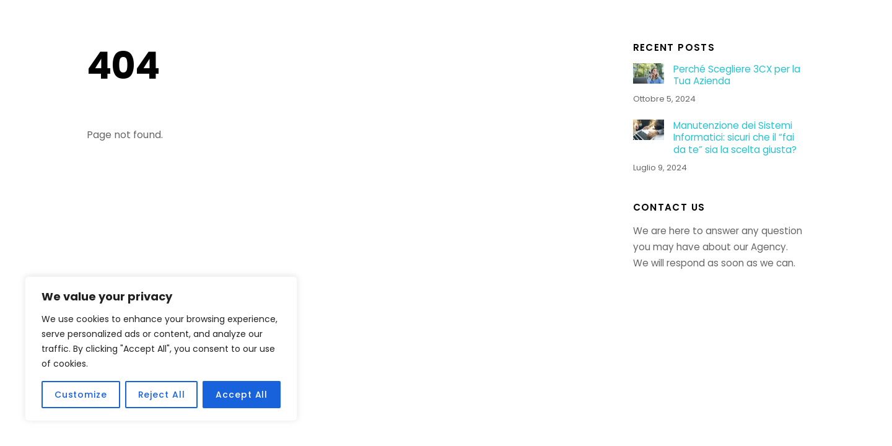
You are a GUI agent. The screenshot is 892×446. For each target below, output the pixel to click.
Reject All (161, 394)
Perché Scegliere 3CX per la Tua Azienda (736, 75)
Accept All (242, 394)
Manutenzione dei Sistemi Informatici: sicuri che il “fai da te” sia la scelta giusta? (735, 138)
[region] (161, 348)
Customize (81, 394)
